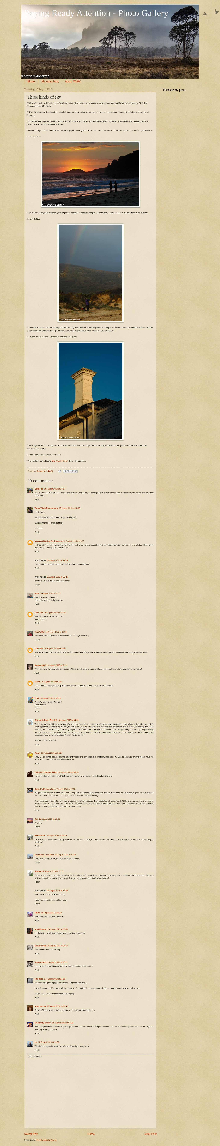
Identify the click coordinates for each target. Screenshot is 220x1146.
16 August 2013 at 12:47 (65, 855)
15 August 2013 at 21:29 (54, 613)
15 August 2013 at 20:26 (57, 577)
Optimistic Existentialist (46, 772)
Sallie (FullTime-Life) (44, 789)
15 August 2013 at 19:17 (73, 541)
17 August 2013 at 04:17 (57, 946)
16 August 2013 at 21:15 (51, 913)
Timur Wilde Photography (46, 508)
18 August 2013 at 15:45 (57, 1006)
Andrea (38, 871)
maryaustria (40, 962)
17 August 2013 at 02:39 (57, 929)
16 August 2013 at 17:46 (57, 890)
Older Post (150, 1133)
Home (31, 81)
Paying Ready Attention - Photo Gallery (96, 13)
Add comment (34, 1056)
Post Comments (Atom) (46, 1140)
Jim (36, 819)
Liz (36, 1042)
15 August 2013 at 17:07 (54, 489)
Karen (37, 753)
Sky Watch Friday (59, 461)
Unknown (39, 613)
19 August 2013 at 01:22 (62, 1023)
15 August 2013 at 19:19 (57, 560)
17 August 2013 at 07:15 (57, 962)
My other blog (50, 81)
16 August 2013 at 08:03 (49, 819)
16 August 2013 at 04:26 (68, 720)
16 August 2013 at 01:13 (57, 665)
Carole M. (39, 489)
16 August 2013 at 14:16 (52, 871)
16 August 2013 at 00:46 (54, 648)
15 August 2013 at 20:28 (50, 593)
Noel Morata (40, 929)
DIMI (37, 698)
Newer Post (31, 1133)
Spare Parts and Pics (44, 855)
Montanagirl (40, 665)
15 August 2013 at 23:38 (56, 632)
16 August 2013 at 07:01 (65, 789)
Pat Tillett (39, 979)
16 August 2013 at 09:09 (56, 835)
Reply (37, 499)
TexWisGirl (40, 632)
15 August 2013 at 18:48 (69, 508)
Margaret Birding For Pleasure (48, 541)
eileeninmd (40, 835)
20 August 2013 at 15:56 (48, 1042)
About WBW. (73, 81)
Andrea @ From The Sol (46, 720)
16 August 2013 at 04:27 (51, 753)
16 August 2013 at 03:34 (50, 698)
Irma (37, 593)
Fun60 (37, 682)
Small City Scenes (43, 1023)
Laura (37, 913)
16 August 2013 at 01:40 (51, 682)
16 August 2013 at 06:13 (68, 772)
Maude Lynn (40, 946)
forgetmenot (40, 1006)
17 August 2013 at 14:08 (54, 979)
